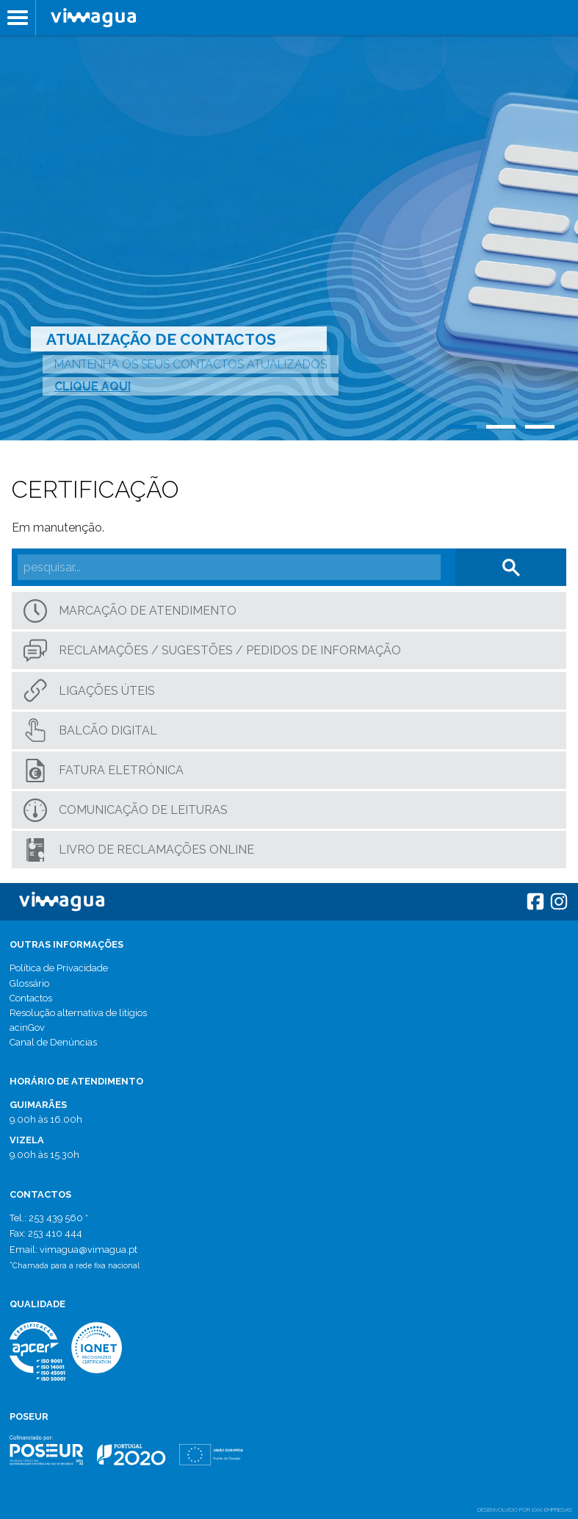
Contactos (31, 998)
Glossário (29, 983)
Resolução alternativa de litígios (78, 1012)
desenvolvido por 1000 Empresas (524, 1509)
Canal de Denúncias (53, 1042)
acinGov (27, 1027)
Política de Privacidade (59, 967)
